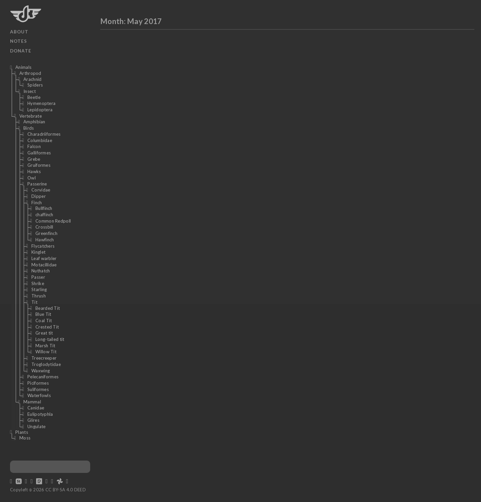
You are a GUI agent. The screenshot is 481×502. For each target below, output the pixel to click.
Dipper (38, 196)
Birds (28, 128)
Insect (29, 91)
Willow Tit (45, 351)
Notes (18, 41)
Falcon (34, 146)
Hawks (34, 171)
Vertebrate (30, 116)
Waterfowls (39, 395)
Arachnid (32, 79)
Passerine (37, 183)
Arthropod (30, 73)
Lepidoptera (39, 109)
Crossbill (44, 227)
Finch (36, 202)
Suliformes (38, 389)
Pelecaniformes (42, 376)
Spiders (35, 85)
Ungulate (36, 426)
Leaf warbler (44, 258)
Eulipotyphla (40, 414)
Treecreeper (43, 358)
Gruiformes (38, 165)
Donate (20, 50)
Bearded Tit (47, 308)
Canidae (35, 407)
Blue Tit (43, 314)
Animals (23, 67)
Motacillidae (44, 264)
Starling (39, 289)
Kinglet (38, 252)
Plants (21, 432)
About (19, 31)
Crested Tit (47, 327)
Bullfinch (43, 208)
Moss (24, 438)
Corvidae (40, 190)
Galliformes (39, 152)
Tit (34, 302)
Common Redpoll (53, 221)
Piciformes (38, 383)
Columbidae (39, 140)
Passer (38, 277)
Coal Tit (43, 320)
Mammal (32, 401)
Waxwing (40, 370)
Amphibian (34, 121)
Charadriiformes (44, 134)
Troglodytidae (46, 364)
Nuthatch (40, 270)
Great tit (44, 333)
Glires (33, 420)
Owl (31, 177)
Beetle (33, 97)
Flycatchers (42, 246)
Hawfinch (44, 239)
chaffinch (44, 214)
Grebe (33, 159)
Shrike (37, 283)
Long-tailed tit (49, 339)
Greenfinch (46, 233)
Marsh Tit (45, 345)
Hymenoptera (41, 103)
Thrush (38, 295)
